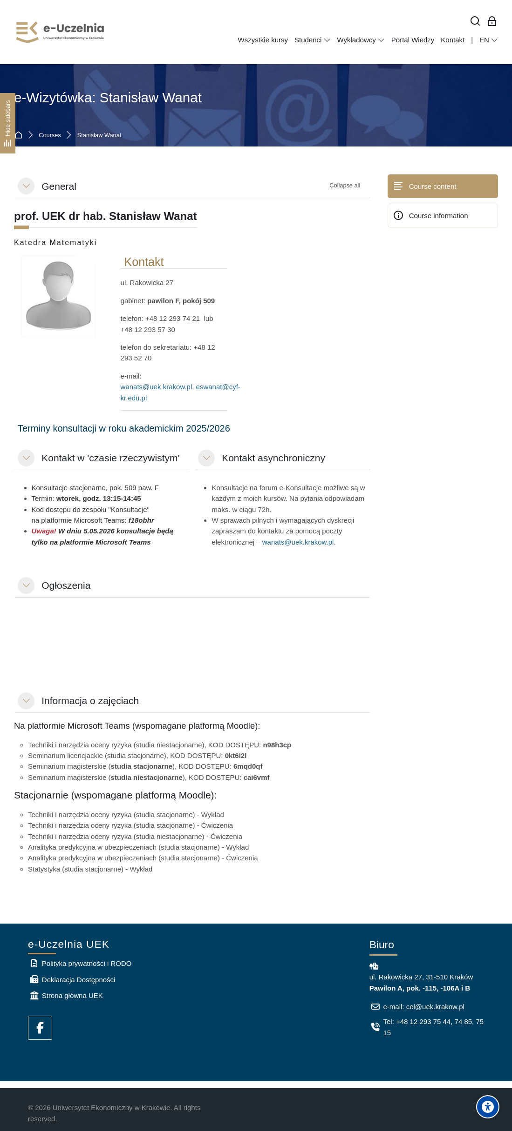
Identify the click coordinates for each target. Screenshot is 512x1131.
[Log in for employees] (492, 21)
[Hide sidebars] (7, 123)
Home (20, 135)
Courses (50, 136)
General (58, 186)
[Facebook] (40, 1028)
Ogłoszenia (65, 585)
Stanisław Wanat (99, 136)
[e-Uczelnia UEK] (60, 32)
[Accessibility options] (487, 1106)
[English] (488, 40)
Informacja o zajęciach (90, 700)
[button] (26, 186)
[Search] (475, 21)
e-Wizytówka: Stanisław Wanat (108, 97)
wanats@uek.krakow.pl (156, 387)
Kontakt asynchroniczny (273, 457)
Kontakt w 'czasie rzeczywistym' (110, 457)
